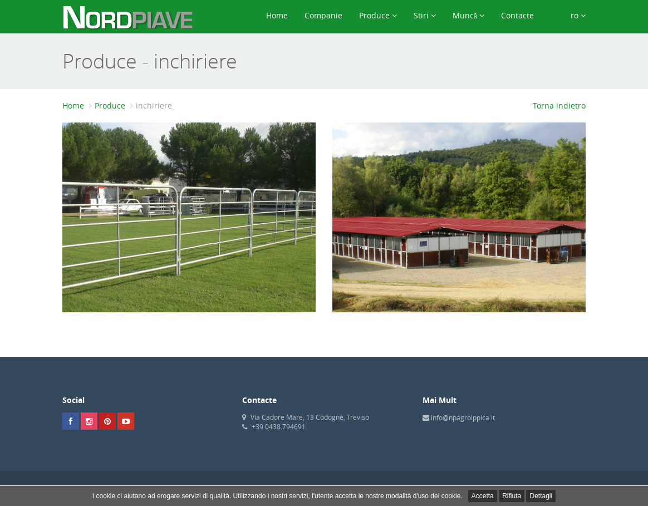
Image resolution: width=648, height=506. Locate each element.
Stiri (425, 15)
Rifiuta (511, 496)
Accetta (483, 496)
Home (277, 15)
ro (568, 15)
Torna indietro (559, 105)
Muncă (468, 15)
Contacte (517, 15)
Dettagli (540, 496)
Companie (323, 15)
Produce (378, 15)
